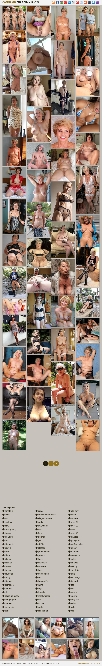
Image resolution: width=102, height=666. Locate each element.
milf (38, 600)
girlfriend (40, 544)
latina (39, 585)
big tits (6, 548)
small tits (73, 570)
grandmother (42, 552)
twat (71, 588)
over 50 (73, 526)
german (40, 537)
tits (71, 585)
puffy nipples (75, 544)
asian (6, 515)
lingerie (40, 592)
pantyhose (74, 540)
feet (38, 529)
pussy (72, 548)
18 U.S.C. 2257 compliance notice (45, 663)
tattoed (73, 581)
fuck (38, 533)
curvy (39, 511)
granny (40, 555)
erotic (39, 522)
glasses (40, 548)
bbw (5, 526)
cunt (5, 611)
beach (6, 533)
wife (71, 607)
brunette (7, 574)
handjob (40, 566)
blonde (7, 559)
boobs (6, 566)
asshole (7, 522)
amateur (7, 511)
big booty (8, 544)
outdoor (73, 518)
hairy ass (41, 563)
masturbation (42, 596)
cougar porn (9, 600)
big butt (7, 581)
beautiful (7, 537)
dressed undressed (45, 515)
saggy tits (74, 555)
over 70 (73, 533)
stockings (74, 577)
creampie (8, 607)
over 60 (73, 529)
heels (39, 570)
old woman (41, 611)
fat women (41, 526)
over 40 (73, 522)
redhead (73, 552)
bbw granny (9, 529)
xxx (71, 611)
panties (73, 537)
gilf (38, 540)
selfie (72, 559)
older (72, 515)
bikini (6, 552)
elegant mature (43, 518)
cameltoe (8, 585)
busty (6, 577)
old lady (73, 511)
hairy (39, 559)
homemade (42, 574)
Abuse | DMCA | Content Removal (16, 663)
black (6, 555)
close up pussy (10, 596)
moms (39, 603)
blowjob (7, 563)
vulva (72, 603)
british (6, 570)
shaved (73, 563)
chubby (7, 588)
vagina (72, 596)
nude (39, 607)
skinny (72, 566)
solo (71, 574)
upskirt (72, 592)
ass (5, 518)
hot (38, 577)
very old (73, 600)
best (5, 540)
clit (5, 592)
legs (38, 588)
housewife (41, 581)
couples (7, 603)
